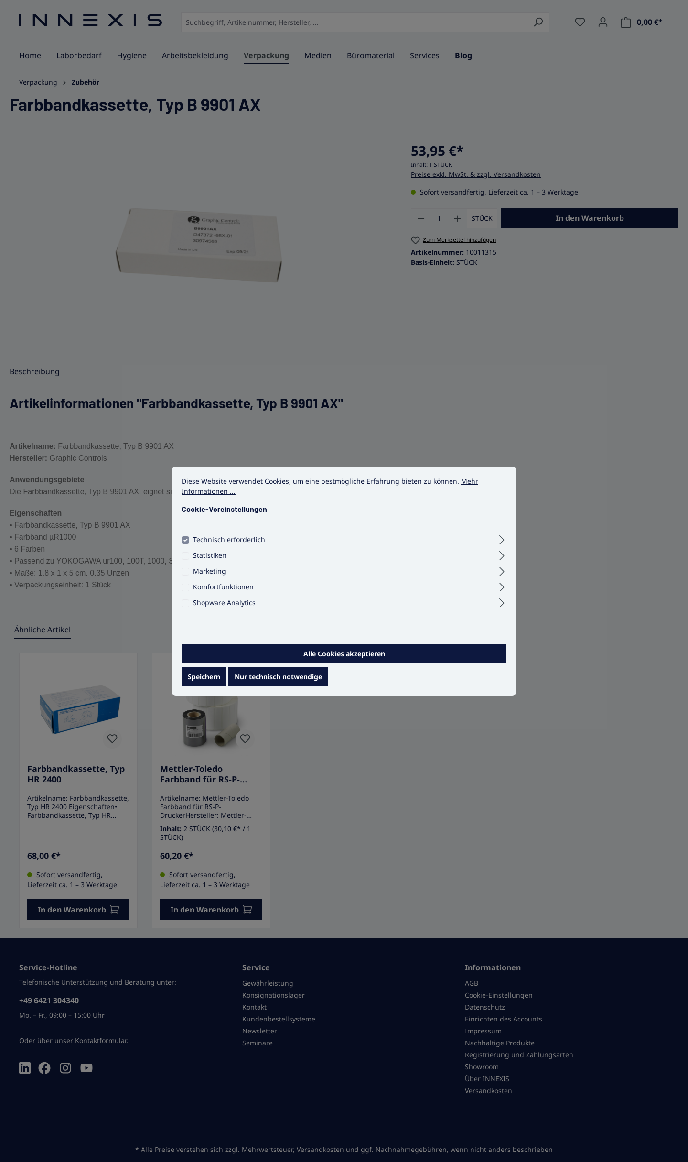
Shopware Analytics (224, 611)
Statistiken (209, 564)
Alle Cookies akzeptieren (344, 662)
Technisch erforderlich (229, 548)
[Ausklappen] (501, 547)
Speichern (204, 685)
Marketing (209, 580)
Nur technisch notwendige (278, 685)
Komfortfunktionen (223, 595)
